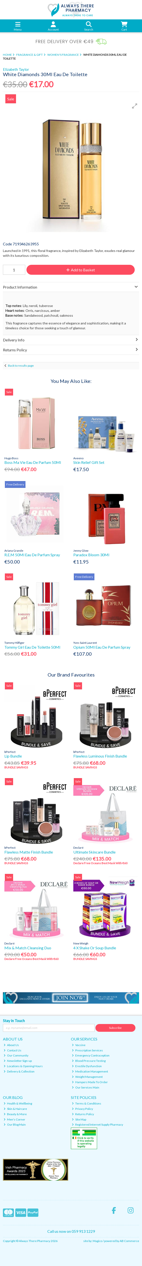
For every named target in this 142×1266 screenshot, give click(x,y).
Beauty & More (15, 1114)
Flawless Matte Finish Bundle (28, 852)
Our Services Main (85, 1087)
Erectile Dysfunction (87, 1066)
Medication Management (90, 1071)
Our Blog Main (15, 1124)
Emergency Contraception (90, 1055)
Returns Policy (83, 1114)
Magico (97, 1241)
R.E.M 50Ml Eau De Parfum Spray (32, 554)
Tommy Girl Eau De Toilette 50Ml (32, 647)
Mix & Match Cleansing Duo (27, 947)
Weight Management (87, 1077)
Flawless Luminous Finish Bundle (100, 756)
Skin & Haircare (15, 1109)
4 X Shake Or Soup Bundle (94, 947)
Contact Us (12, 1050)
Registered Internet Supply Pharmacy (97, 1124)
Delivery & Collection (19, 1071)
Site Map (79, 1119)
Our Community (16, 1055)
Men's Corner (14, 1119)
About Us (11, 1045)
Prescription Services (87, 1050)
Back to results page (21, 365)
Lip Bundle (13, 756)
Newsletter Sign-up (18, 1061)
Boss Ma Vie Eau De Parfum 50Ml (32, 462)
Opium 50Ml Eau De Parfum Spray (101, 647)
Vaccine (78, 1045)
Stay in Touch (14, 1020)
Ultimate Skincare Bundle (94, 852)
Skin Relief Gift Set (88, 462)
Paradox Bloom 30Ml (91, 554)
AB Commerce (129, 1241)
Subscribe (115, 1028)
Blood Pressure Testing (89, 1061)
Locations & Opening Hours (23, 1066)
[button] (135, 106)
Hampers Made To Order (90, 1082)
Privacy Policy (82, 1109)
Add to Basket (80, 269)
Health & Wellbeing (18, 1103)
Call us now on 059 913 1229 (71, 1231)
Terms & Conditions (86, 1103)
